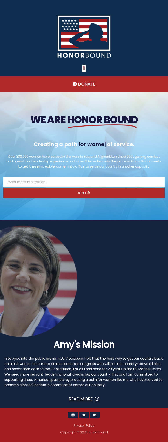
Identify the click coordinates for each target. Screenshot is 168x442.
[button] (84, 68)
